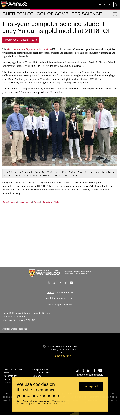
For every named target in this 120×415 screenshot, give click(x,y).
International (47, 202)
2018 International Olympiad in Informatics (29, 49)
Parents (36, 202)
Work (48, 298)
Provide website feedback (15, 328)
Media (56, 202)
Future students (25, 202)
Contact (50, 292)
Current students (9, 202)
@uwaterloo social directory (88, 375)
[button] (104, 4)
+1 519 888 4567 (62, 356)
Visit (50, 304)
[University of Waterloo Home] (14, 4)
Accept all (91, 386)
